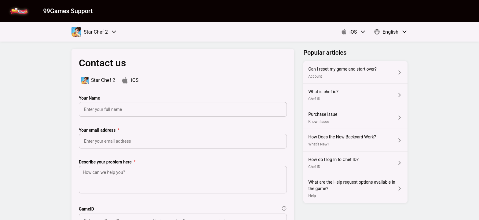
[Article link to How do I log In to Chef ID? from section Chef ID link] (355, 162)
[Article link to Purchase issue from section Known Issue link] (355, 117)
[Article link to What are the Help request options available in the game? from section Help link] (355, 188)
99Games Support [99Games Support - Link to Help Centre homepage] (68, 11)
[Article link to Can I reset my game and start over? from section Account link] (355, 72)
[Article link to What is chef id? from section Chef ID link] (355, 95)
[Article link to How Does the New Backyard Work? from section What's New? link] (355, 140)
